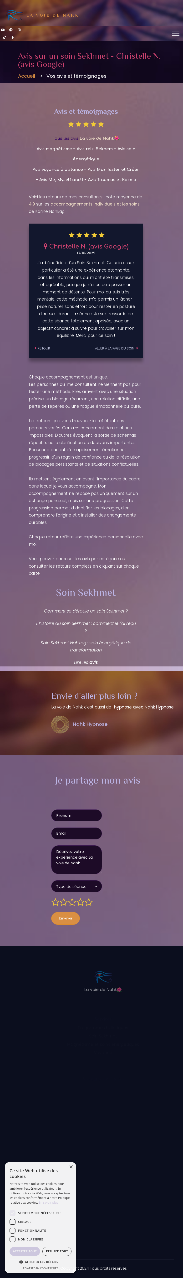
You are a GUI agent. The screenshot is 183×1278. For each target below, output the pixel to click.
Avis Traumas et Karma (112, 179)
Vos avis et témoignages (76, 76)
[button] (40, 1262)
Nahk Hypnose (79, 724)
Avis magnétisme (54, 149)
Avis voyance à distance (58, 169)
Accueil (26, 76)
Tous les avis (86, 138)
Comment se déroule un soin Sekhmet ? (86, 611)
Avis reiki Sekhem (95, 149)
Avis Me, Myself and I (61, 179)
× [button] (71, 1167)
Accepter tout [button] (25, 1251)
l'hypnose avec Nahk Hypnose (143, 707)
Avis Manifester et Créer (113, 169)
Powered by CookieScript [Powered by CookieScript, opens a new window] (40, 1268)
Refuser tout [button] (57, 1251)
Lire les (86, 662)
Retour (42, 348)
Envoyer (65, 919)
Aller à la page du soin (116, 348)
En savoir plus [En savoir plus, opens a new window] (48, 1203)
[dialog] (40, 1217)
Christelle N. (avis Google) (86, 246)
